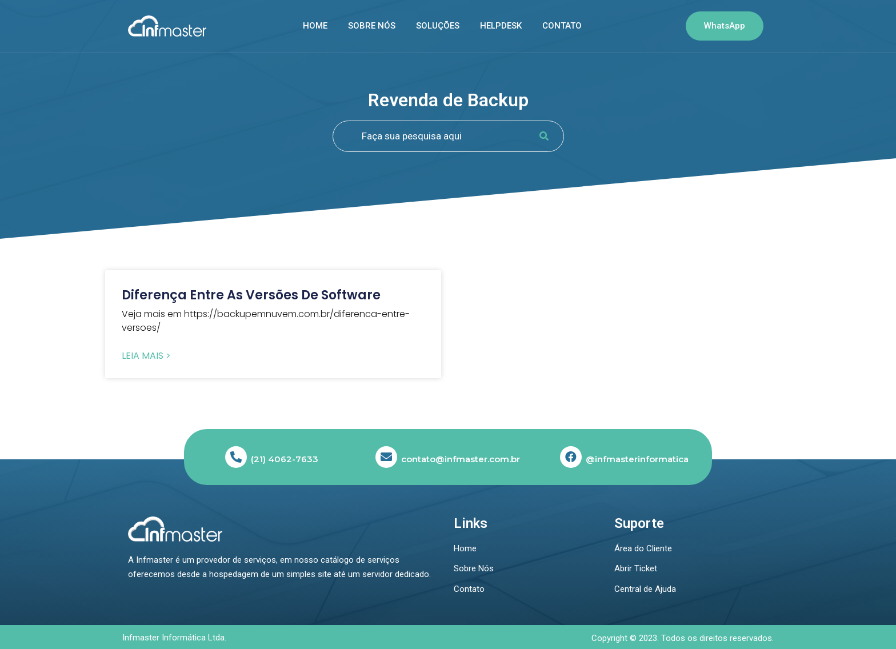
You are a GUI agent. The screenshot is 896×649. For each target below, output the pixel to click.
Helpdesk (501, 26)
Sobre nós (371, 26)
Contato (562, 26)
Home (315, 26)
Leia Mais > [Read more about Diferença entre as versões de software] (146, 355)
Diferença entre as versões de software (251, 295)
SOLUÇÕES (437, 26)
